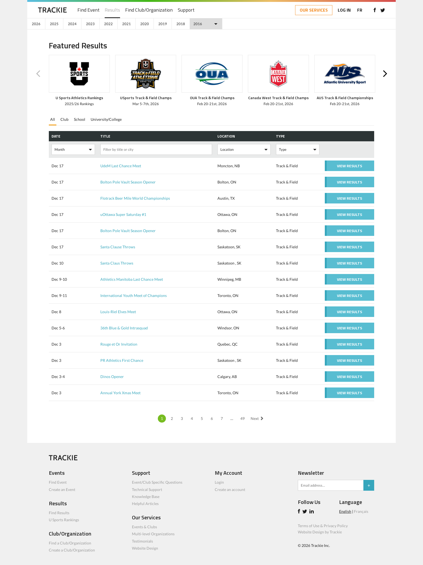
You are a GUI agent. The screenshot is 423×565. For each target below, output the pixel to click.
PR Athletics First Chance (121, 360)
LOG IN (344, 10)
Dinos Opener (112, 376)
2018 (180, 24)
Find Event (88, 10)
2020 (144, 24)
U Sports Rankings (64, 519)
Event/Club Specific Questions (157, 482)
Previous (38, 74)
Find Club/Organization (149, 10)
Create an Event (62, 489)
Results (112, 10)
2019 (162, 24)
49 (242, 418)
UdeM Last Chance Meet (120, 165)
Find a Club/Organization (70, 543)
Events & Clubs (144, 526)
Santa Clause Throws (117, 247)
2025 (54, 24)
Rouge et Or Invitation (118, 344)
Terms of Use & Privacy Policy (323, 525)
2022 (108, 24)
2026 (36, 24)
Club (64, 119)
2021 (126, 24)
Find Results (59, 512)
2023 (90, 24)
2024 (72, 24)
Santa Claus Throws (116, 263)
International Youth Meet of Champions (133, 295)
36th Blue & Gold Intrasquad (124, 328)
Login (219, 482)
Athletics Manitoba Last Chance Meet (131, 279)
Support (186, 10)
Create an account (230, 489)
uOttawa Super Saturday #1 (123, 214)
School (79, 119)
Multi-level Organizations (153, 533)
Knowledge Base (145, 496)
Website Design (145, 548)
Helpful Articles (145, 503)
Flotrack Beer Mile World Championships (135, 198)
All (52, 119)
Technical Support (147, 489)
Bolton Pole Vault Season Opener (128, 182)
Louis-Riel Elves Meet (118, 311)
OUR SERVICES (314, 10)
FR (359, 10)
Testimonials (142, 541)
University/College (106, 119)
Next (385, 74)
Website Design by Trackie (320, 532)
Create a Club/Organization (72, 550)
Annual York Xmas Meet (120, 392)
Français (361, 511)
